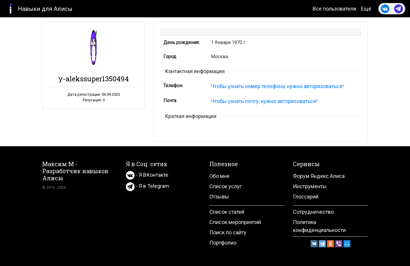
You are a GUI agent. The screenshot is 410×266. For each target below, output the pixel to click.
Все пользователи (334, 9)
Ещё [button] (366, 9)
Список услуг (225, 186)
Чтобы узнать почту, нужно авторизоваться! (264, 101)
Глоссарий (305, 196)
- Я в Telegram (147, 186)
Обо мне (219, 176)
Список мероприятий (235, 222)
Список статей (226, 212)
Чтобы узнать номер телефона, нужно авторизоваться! (277, 86)
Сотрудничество (313, 212)
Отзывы (219, 196)
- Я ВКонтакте (147, 175)
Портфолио (222, 243)
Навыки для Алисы (38, 8)
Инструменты (310, 186)
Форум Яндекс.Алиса (319, 176)
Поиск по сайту (227, 232)
